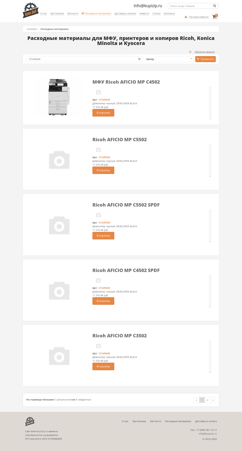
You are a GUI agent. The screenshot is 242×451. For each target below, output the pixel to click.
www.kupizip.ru (39, 431)
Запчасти (155, 421)
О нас (125, 421)
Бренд (150, 59)
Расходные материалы (178, 421)
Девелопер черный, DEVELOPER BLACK (114, 103)
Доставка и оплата (206, 421)
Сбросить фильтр (202, 51)
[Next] (213, 400)
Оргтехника (139, 421)
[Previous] (196, 400)
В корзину (103, 113)
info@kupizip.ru (208, 433)
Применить (205, 59)
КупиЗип (32, 29)
